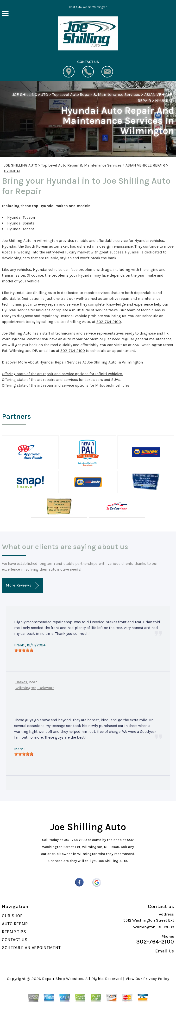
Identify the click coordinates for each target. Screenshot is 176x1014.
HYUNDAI (163, 100)
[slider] (23, 650)
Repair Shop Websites (62, 978)
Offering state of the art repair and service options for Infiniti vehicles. (62, 373)
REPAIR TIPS (14, 931)
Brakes (21, 682)
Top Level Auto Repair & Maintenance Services (96, 94)
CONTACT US (14, 939)
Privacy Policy (156, 978)
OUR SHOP (12, 915)
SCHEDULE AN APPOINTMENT (31, 947)
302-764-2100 (108, 321)
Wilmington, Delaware (34, 687)
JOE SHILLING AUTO (30, 94)
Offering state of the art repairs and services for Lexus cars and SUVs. (61, 379)
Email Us (164, 951)
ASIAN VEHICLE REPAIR (145, 165)
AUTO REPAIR (15, 923)
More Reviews (22, 586)
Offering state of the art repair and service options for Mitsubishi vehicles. (66, 385)
